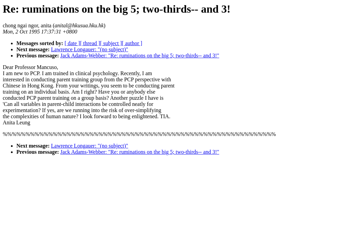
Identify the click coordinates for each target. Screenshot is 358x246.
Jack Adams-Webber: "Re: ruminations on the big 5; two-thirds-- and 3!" (139, 55)
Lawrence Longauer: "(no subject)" (89, 49)
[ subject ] (111, 43)
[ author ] (132, 43)
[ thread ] (90, 43)
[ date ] (72, 43)
